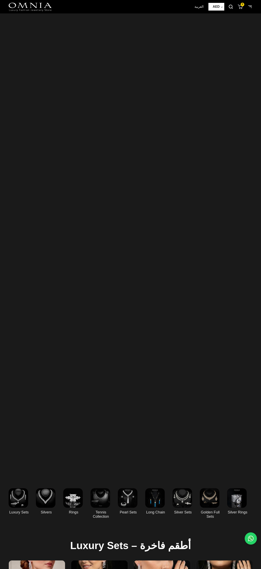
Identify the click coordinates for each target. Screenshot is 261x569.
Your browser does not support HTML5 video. (130, 246)
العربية (199, 6)
